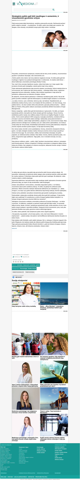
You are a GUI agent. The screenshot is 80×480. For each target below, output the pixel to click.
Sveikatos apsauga (43, 473)
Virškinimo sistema (5, 451)
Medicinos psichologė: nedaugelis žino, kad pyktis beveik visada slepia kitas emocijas (25, 439)
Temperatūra (21, 453)
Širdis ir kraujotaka (5, 448)
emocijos (19, 265)
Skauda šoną (21, 456)
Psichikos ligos (4, 469)
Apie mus (10, 477)
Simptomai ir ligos (23, 447)
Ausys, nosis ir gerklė (5, 467)
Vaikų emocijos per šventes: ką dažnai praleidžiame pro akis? (53, 385)
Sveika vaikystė (41, 449)
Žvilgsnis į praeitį (41, 450)
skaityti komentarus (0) (18, 272)
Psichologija (23, 268)
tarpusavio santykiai (29, 265)
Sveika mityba (58, 450)
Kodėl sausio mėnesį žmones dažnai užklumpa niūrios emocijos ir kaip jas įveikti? (52, 439)
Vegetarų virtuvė (59, 454)
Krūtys (2, 464)
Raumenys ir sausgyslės (6, 458)
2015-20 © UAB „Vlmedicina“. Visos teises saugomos (31, 479)
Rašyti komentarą (30, 272)
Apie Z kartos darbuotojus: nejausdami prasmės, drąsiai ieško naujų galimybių (25, 385)
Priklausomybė (22, 458)
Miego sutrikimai (22, 460)
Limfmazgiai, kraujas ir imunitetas (8, 462)
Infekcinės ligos (22, 463)
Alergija (20, 449)
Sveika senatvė (41, 452)
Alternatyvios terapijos (61, 448)
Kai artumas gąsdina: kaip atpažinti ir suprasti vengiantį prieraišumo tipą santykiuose (52, 358)
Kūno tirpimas (22, 454)
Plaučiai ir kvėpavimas (5, 450)
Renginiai (4, 473)
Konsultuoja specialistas (27, 473)
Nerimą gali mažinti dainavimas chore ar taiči (25, 357)
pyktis (37, 265)
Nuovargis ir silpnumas (23, 461)
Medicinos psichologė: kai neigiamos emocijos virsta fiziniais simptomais (24, 411)
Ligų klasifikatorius (20, 477)
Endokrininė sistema (5, 453)
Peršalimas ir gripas (23, 451)
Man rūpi (3, 447)
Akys (2, 465)
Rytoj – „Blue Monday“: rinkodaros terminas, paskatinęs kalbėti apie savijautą (51, 307)
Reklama (65, 12)
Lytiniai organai (4, 460)
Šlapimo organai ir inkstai (6, 455)
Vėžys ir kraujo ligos (23, 450)
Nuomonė (58, 473)
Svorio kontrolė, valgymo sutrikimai (26, 457)
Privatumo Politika (41, 477)
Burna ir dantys (4, 468)
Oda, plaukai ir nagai (5, 461)
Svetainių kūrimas (56, 479)
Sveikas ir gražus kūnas (61, 452)
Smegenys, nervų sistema (6, 454)
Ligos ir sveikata (6, 445)
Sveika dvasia (32, 268)
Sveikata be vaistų (60, 445)
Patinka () (17, 256)
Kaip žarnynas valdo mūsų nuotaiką (24, 306)
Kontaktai (31, 477)
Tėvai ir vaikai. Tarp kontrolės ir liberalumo (50, 411)
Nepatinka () (25, 256)
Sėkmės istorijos (59, 459)
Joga (56, 456)
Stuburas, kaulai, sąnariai (6, 457)
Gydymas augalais (59, 447)
